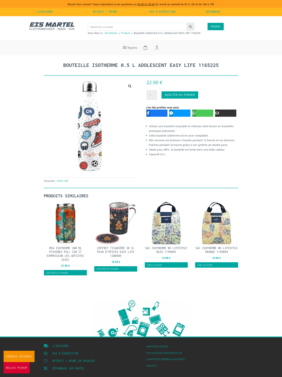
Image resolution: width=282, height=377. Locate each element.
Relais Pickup (16, 367)
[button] (130, 86)
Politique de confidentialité (164, 353)
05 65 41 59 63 (146, 4)
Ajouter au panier (180, 95)
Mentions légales (157, 346)
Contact (151, 365)
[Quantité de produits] (151, 95)
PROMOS (215, 26)
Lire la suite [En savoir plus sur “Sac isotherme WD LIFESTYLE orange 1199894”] (204, 265)
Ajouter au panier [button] (57, 272)
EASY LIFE (62, 181)
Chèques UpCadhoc (19, 356)
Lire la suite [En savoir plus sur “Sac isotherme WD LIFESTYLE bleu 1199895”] (154, 265)
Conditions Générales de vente (165, 359)
